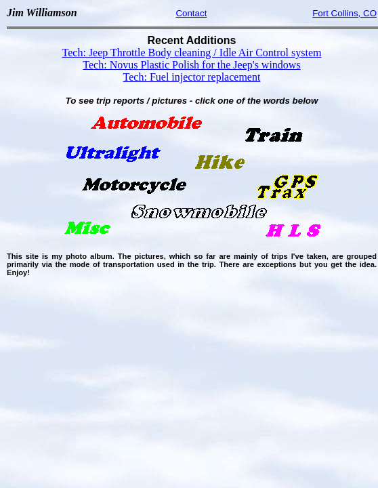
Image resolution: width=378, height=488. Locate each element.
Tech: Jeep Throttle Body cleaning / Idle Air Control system (192, 52)
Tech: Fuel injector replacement (192, 77)
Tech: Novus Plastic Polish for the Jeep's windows (191, 64)
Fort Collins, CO (344, 13)
